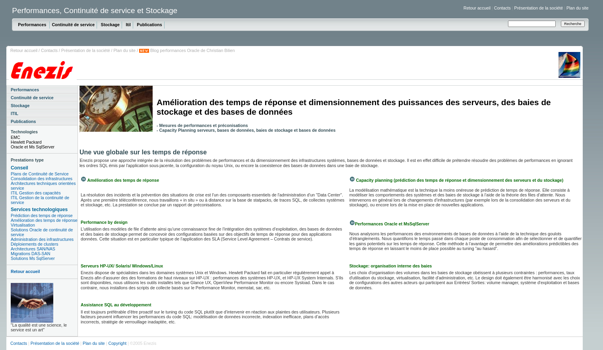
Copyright (117, 343)
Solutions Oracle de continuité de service (42, 232)
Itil (128, 24)
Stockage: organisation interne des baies (390, 265)
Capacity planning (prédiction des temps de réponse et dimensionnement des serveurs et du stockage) (459, 180)
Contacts (502, 8)
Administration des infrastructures (42, 239)
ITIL (14, 113)
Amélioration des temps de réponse (44, 220)
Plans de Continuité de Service (40, 173)
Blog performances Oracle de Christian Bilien (192, 50)
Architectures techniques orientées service (43, 185)
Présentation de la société (538, 8)
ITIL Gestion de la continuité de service (40, 200)
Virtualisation (23, 225)
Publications (149, 24)
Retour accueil (477, 8)
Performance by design (104, 222)
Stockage (110, 24)
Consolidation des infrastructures (41, 178)
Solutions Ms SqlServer (33, 258)
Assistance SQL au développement (116, 304)
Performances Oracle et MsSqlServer (392, 223)
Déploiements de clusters (34, 244)
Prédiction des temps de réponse (42, 215)
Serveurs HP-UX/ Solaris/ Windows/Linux (122, 265)
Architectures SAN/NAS (33, 248)
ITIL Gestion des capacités (36, 192)
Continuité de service (73, 24)
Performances (32, 24)
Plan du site (577, 8)
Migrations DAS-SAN (30, 253)
